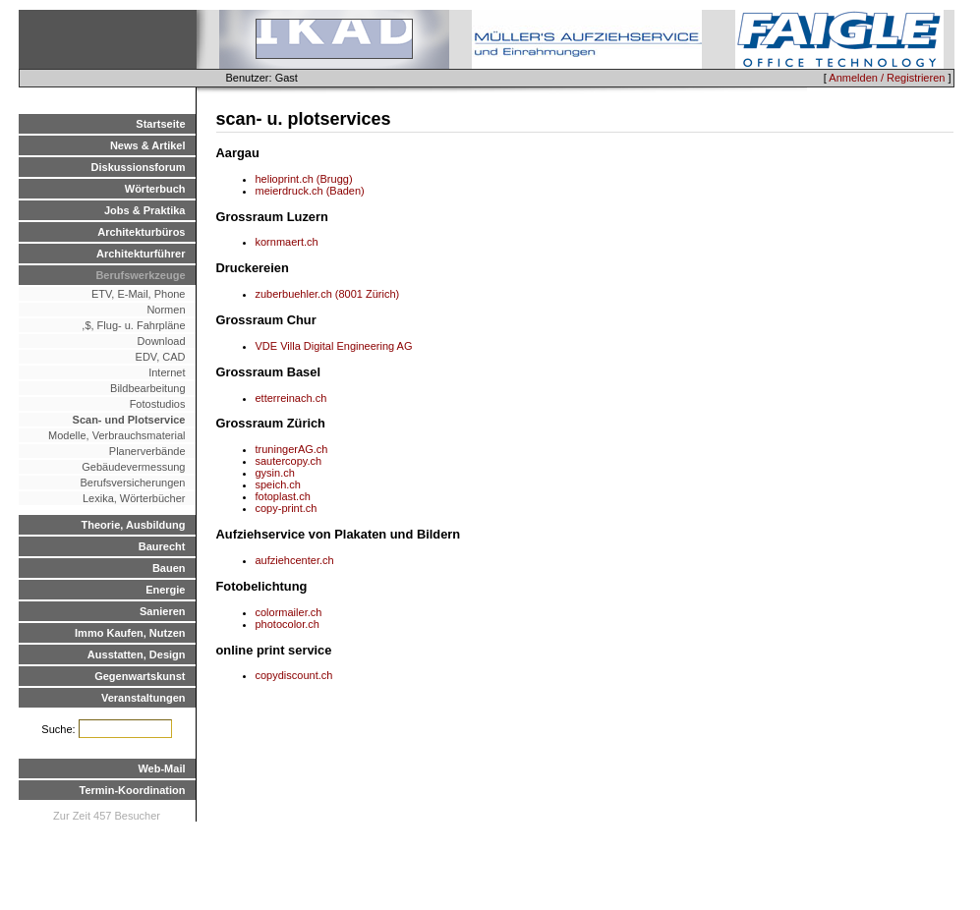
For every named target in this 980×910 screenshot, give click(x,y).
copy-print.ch (286, 508)
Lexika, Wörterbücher (134, 498)
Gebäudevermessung (133, 467)
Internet (166, 372)
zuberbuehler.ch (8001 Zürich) (328, 294)
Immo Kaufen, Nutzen (130, 633)
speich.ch (278, 484)
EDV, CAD (161, 357)
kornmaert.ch (287, 242)
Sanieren (162, 611)
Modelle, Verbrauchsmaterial (116, 435)
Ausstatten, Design (136, 654)
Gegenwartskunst (139, 676)
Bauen (169, 568)
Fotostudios (158, 404)
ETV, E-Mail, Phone (138, 294)
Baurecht (162, 546)
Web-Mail (161, 768)
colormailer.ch (289, 612)
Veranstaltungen (143, 698)
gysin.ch (275, 473)
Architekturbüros (141, 232)
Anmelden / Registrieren (887, 78)
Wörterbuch (155, 189)
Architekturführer (140, 253)
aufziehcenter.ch (295, 560)
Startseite (160, 124)
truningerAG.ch (292, 449)
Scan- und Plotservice (129, 420)
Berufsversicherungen (132, 482)
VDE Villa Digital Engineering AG (334, 346)
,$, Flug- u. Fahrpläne (129, 325)
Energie (165, 590)
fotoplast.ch (283, 496)
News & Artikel (148, 145)
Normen (165, 309)
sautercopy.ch (289, 461)
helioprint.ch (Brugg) (304, 179)
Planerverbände (147, 451)
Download (162, 341)
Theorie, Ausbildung (134, 525)
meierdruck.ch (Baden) (310, 191)
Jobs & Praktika (145, 210)
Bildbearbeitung (147, 388)
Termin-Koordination (133, 790)
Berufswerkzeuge (140, 275)
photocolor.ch (287, 624)
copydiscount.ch (294, 675)
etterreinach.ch (291, 398)
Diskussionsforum (138, 167)
